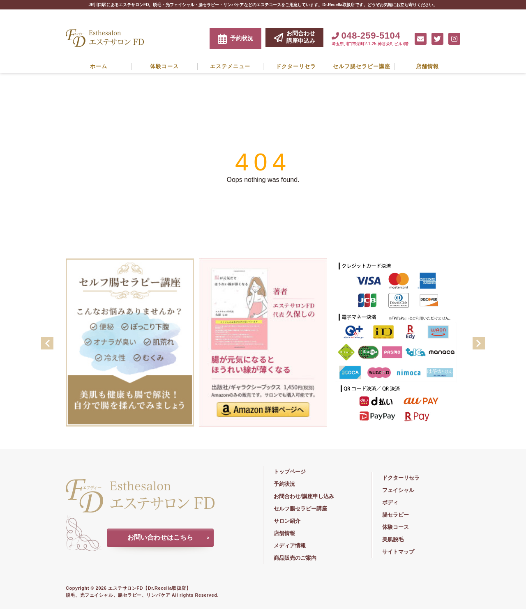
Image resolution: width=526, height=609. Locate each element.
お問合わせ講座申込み (294, 37)
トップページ (290, 472)
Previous (47, 343)
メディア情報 (290, 545)
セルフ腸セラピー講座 (361, 66)
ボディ (390, 502)
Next (479, 343)
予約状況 (235, 39)
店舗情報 (427, 66)
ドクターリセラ (296, 66)
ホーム (98, 66)
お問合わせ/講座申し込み (304, 496)
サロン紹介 (287, 521)
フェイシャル (398, 490)
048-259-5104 (366, 35)
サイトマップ (398, 552)
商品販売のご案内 (295, 558)
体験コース (164, 66)
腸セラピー (395, 515)
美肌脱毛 (393, 539)
